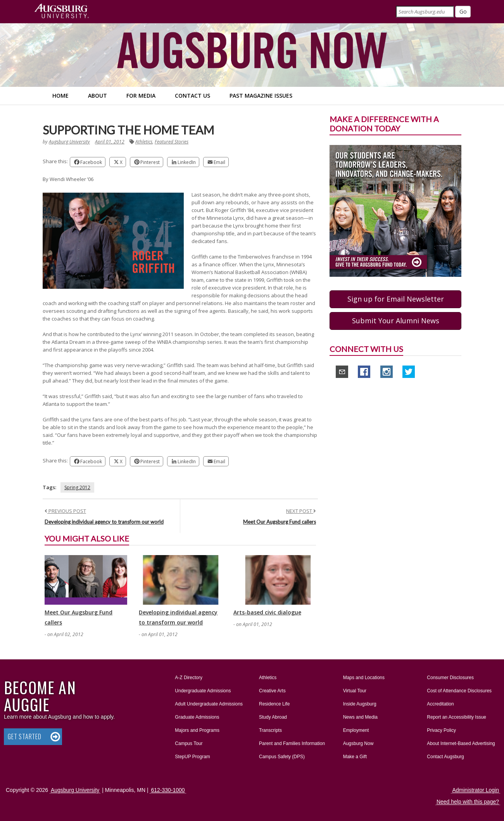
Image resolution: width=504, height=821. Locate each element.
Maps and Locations (364, 677)
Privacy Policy (441, 730)
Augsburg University (69, 141)
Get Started (24, 736)
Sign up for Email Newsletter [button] (395, 299)
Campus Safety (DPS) (282, 756)
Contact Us (192, 95)
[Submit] (463, 11)
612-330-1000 (168, 790)
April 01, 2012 (109, 141)
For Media (140, 95)
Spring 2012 (77, 487)
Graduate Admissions (197, 717)
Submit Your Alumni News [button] (395, 320)
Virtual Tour (354, 690)
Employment (356, 730)
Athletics (143, 141)
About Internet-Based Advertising (461, 743)
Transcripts (270, 730)
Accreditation (440, 704)
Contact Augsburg (445, 756)
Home (60, 95)
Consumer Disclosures (450, 677)
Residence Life (274, 704)
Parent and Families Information (292, 743)
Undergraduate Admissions (203, 690)
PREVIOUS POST (65, 510)
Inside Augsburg (359, 704)
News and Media (360, 717)
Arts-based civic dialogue (267, 612)
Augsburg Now (358, 743)
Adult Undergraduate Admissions (209, 704)
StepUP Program (192, 756)
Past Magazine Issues (261, 95)
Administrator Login (475, 790)
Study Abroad (273, 717)
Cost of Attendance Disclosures (459, 690)
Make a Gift (355, 756)
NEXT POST (301, 510)
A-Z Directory (188, 677)
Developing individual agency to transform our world (104, 522)
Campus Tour (188, 743)
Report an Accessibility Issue (456, 717)
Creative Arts (272, 690)
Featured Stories (171, 141)
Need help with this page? (468, 802)
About (97, 95)
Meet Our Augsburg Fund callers (279, 522)
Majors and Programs (196, 728)
